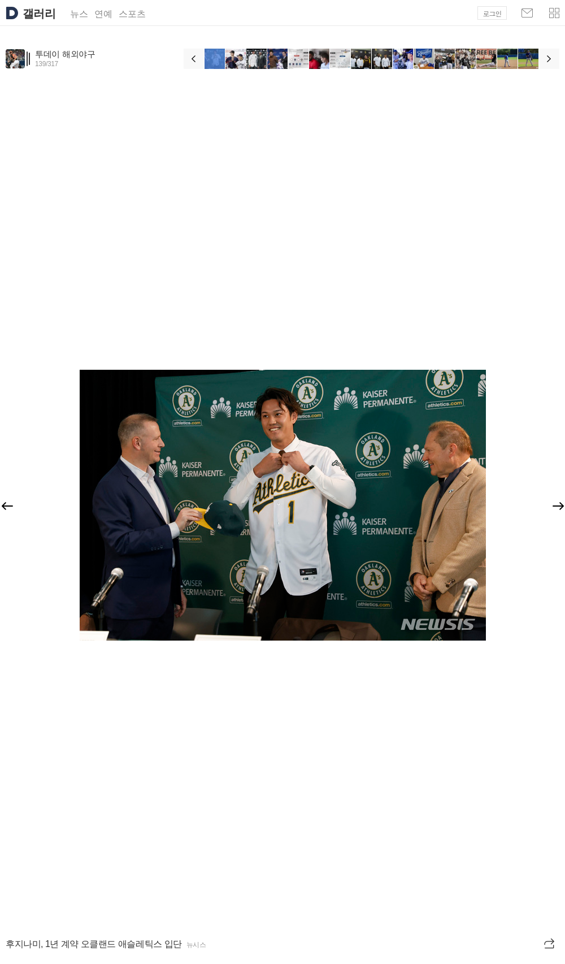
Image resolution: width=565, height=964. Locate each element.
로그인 (492, 13)
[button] (554, 13)
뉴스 (79, 14)
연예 (103, 14)
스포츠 (132, 14)
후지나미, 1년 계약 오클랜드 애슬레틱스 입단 (94, 944)
